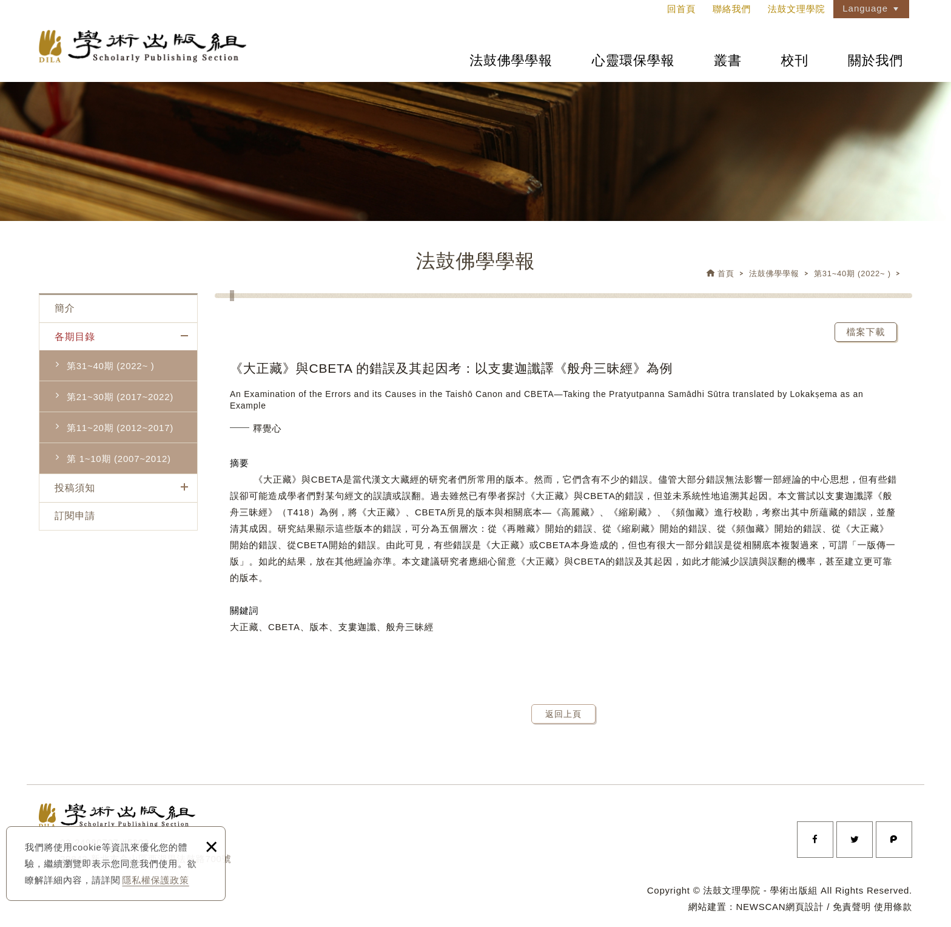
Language (865, 8)
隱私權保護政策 (156, 880)
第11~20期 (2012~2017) (120, 428)
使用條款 (893, 907)
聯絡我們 (732, 9)
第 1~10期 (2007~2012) (119, 458)
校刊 (795, 60)
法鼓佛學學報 (511, 60)
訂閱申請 (75, 516)
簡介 (65, 308)
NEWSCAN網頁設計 (780, 907)
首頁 (725, 273)
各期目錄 (75, 336)
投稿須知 (75, 488)
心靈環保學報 (633, 60)
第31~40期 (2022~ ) (852, 273)
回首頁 (681, 9)
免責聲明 (852, 907)
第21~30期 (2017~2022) (120, 397)
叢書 (728, 60)
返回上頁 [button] (563, 714)
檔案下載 (866, 332)
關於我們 (875, 60)
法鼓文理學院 (144, 47)
